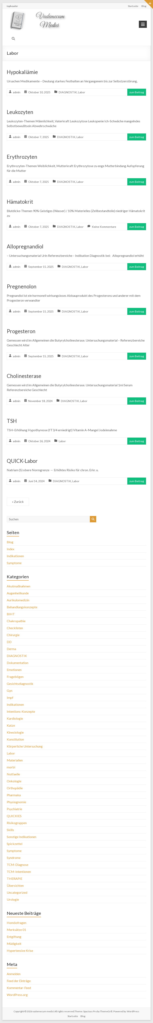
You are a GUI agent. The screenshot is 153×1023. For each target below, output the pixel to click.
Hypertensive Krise (20, 950)
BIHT (11, 614)
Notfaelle (13, 774)
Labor (81, 92)
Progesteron (21, 331)
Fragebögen (15, 676)
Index (10, 549)
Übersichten (15, 885)
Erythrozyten (22, 157)
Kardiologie (15, 718)
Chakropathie (16, 621)
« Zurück (18, 501)
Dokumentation (17, 663)
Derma (11, 649)
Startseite (133, 6)
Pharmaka (14, 795)
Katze (11, 725)
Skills (10, 830)
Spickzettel (14, 844)
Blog (143, 6)
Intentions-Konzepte (21, 711)
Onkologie (14, 781)
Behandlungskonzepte (22, 607)
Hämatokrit (20, 202)
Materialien (15, 760)
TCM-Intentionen (19, 871)
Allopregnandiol (25, 246)
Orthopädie (15, 788)
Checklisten (15, 628)
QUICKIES (14, 816)
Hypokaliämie (22, 72)
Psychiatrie (14, 809)
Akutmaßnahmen (18, 586)
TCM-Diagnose (17, 864)
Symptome (14, 563)
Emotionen (14, 670)
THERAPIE (14, 878)
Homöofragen (16, 923)
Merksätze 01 (16, 930)
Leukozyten (20, 112)
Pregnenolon (21, 286)
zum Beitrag (136, 92)
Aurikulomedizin (18, 600)
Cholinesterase (24, 376)
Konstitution (15, 739)
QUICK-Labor (22, 461)
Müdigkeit (14, 943)
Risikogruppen (17, 823)
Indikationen (15, 556)
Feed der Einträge (19, 981)
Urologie (13, 899)
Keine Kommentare (104, 226)
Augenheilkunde (18, 593)
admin (16, 92)
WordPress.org (17, 995)
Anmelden (14, 974)
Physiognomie (16, 802)
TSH (12, 421)
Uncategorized (17, 892)
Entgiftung (14, 936)
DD (9, 642)
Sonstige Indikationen (21, 837)
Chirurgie (13, 635)
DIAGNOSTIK (68, 92)
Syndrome (14, 857)
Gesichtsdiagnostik (20, 683)
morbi (11, 767)
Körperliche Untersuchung (25, 746)
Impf (10, 697)
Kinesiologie (15, 732)
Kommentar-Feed (19, 988)
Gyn (9, 690)
